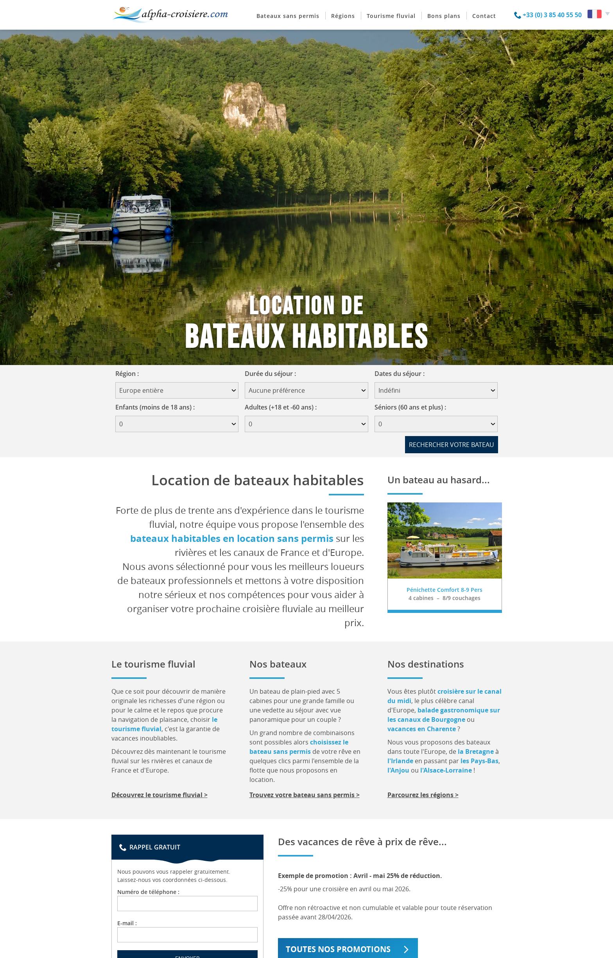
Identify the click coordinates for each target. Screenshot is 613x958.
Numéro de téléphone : (187, 899)
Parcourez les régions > (423, 795)
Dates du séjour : (402, 373)
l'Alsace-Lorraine (446, 770)
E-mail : (187, 930)
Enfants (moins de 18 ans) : (155, 407)
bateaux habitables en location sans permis (231, 538)
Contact (484, 16)
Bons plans (444, 16)
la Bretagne (476, 751)
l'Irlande (400, 761)
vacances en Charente (421, 729)
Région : (129, 373)
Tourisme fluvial (391, 16)
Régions (343, 16)
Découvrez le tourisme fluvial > (159, 795)
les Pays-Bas (479, 761)
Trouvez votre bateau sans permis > (304, 795)
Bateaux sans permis (287, 16)
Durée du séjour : (273, 373)
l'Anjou (398, 770)
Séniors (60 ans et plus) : (410, 407)
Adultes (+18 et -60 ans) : (281, 407)
